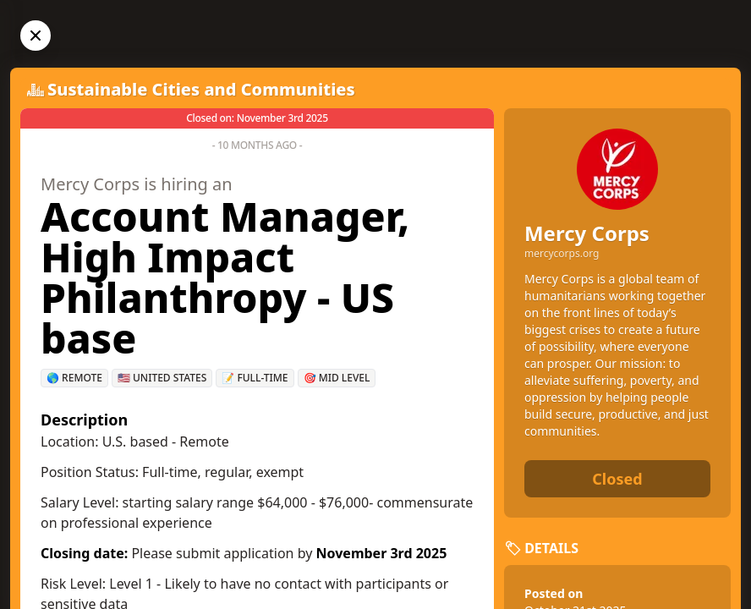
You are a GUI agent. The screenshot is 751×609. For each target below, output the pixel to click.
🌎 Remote (74, 377)
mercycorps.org (561, 254)
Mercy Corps (587, 233)
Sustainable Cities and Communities (201, 89)
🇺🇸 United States (162, 377)
